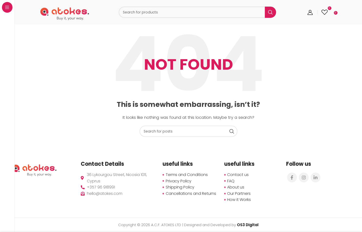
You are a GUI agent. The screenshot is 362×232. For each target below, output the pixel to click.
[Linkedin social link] (315, 177)
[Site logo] (64, 11)
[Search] (197, 12)
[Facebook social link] (292, 177)
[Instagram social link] (304, 177)
